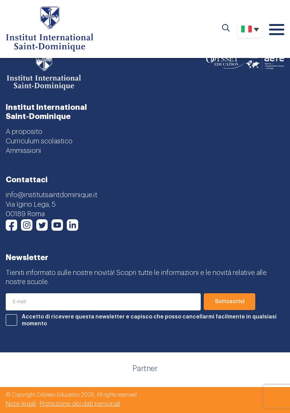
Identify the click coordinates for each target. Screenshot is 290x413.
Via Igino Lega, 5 (31, 204)
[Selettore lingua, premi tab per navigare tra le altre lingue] (249, 29)
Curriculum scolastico (39, 141)
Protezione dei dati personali (80, 404)
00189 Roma (25, 214)
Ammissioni (23, 150)
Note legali (21, 404)
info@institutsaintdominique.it (51, 194)
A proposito (24, 131)
